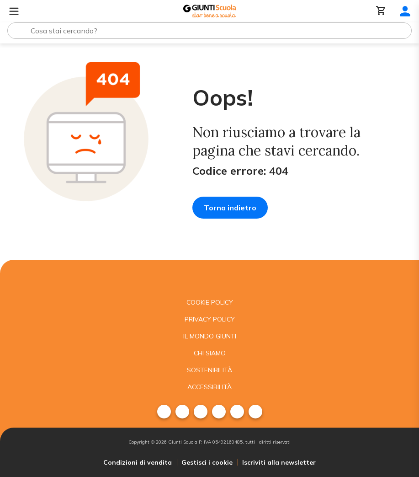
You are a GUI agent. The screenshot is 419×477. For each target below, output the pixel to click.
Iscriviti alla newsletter (279, 462)
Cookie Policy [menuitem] (209, 302)
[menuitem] (164, 411)
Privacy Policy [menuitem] (210, 319)
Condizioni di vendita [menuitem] (137, 462)
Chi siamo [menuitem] (210, 353)
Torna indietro (230, 207)
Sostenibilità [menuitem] (209, 370)
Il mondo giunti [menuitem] (209, 336)
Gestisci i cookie (207, 462)
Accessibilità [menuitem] (209, 387)
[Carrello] (381, 11)
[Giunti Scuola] (209, 11)
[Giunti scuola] (209, 277)
